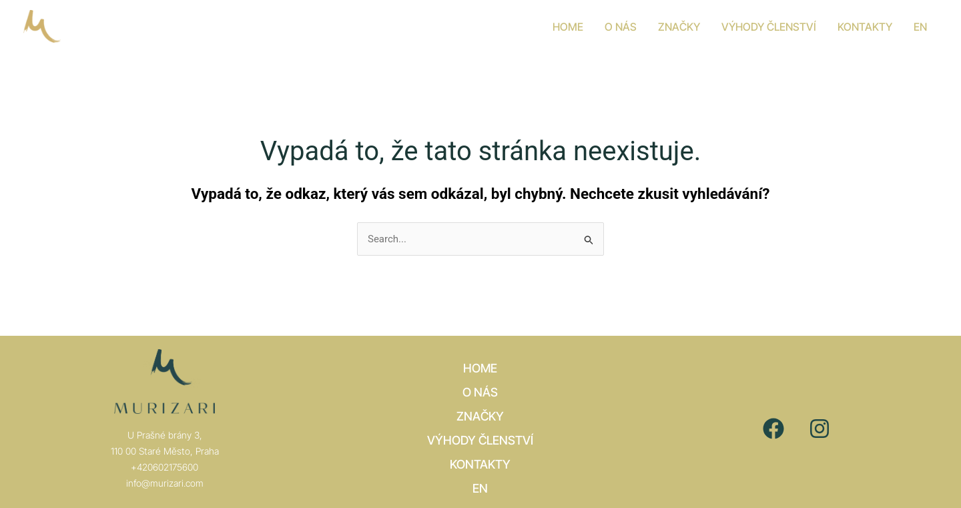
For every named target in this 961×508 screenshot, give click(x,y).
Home (480, 368)
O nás (480, 392)
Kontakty (480, 464)
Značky (480, 416)
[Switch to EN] (920, 26)
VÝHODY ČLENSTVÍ (480, 440)
